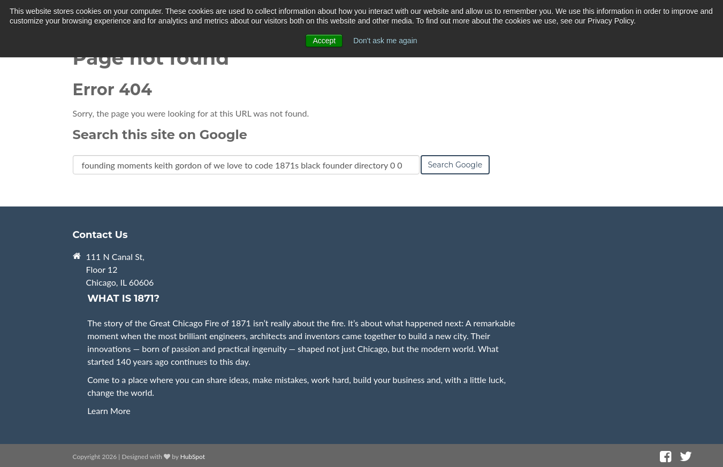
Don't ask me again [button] (385, 40)
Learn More (109, 410)
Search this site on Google (160, 134)
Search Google (455, 165)
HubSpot (192, 457)
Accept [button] (324, 40)
